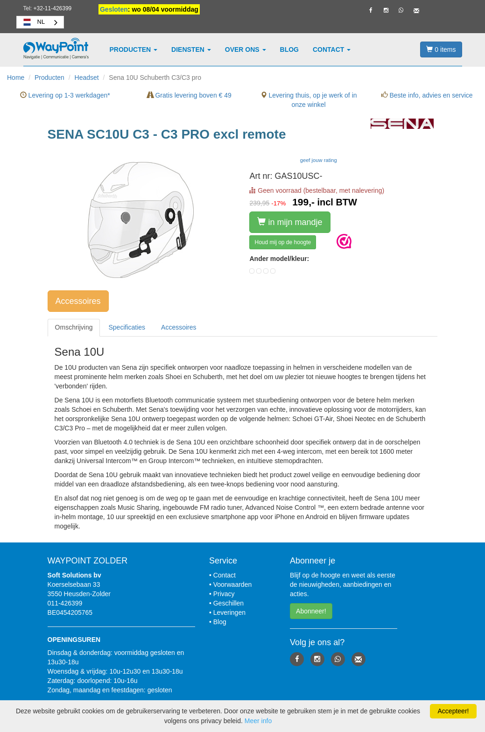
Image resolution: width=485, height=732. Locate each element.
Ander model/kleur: (279, 258)
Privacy (224, 594)
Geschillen (228, 603)
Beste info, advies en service (427, 95)
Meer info (258, 721)
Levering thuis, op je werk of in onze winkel (308, 100)
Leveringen (229, 612)
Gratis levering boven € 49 (189, 95)
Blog (289, 49)
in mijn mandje (289, 222)
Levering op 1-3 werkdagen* (65, 95)
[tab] (74, 327)
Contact (332, 49)
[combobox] (40, 22)
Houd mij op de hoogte (282, 242)
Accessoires (78, 301)
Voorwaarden (232, 584)
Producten (134, 49)
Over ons (245, 49)
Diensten (191, 49)
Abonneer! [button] (311, 611)
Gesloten (114, 9)
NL (33, 22)
